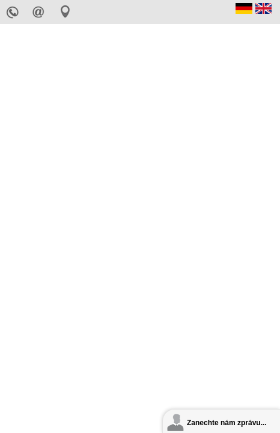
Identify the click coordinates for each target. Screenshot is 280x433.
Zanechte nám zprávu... (227, 423)
